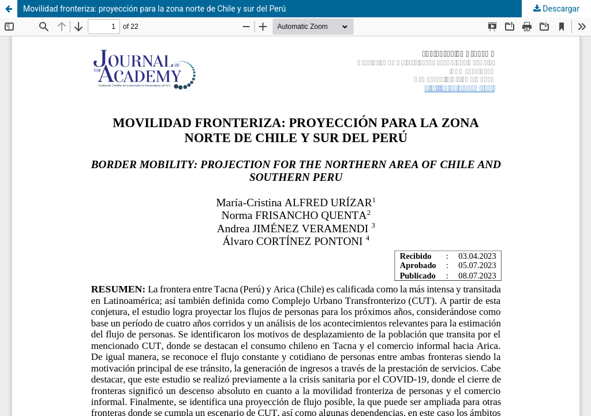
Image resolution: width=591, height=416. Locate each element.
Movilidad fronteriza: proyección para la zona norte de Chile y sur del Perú (154, 8)
